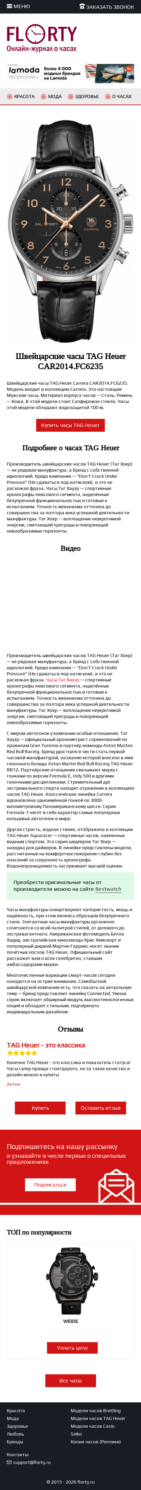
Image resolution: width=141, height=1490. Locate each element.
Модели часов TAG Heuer (98, 1418)
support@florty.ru (32, 1462)
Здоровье (17, 1426)
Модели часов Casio (93, 1426)
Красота (16, 1410)
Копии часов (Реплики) (96, 1441)
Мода (13, 1418)
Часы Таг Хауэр (62, 679)
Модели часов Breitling (96, 1410)
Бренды (15, 1441)
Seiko (76, 1434)
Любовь (15, 1434)
